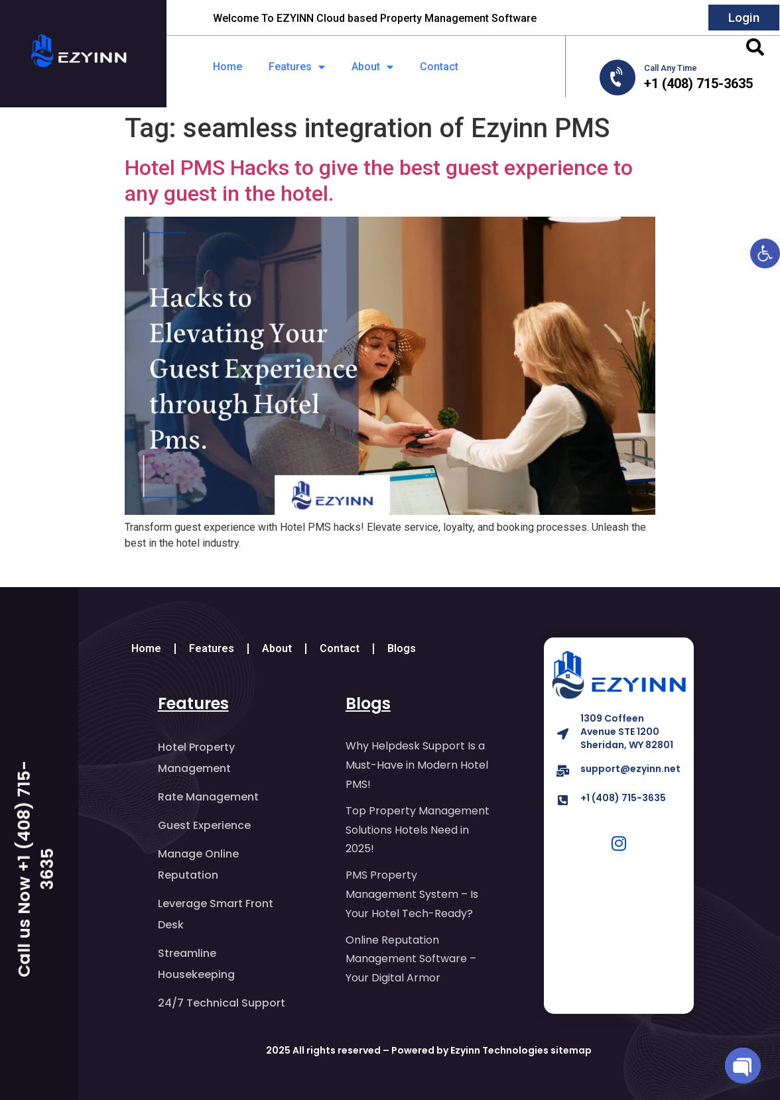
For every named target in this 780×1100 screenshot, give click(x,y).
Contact (439, 66)
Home (227, 66)
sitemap (571, 1050)
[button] (765, 253)
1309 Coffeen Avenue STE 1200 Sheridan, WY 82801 (626, 731)
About (372, 67)
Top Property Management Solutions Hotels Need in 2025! (417, 830)
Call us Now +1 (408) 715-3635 (36, 868)
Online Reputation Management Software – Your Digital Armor (411, 959)
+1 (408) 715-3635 (623, 797)
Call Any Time (670, 68)
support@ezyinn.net (630, 768)
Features (297, 67)
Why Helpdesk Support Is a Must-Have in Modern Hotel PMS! (417, 765)
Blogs (401, 648)
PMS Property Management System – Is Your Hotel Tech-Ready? (418, 894)
